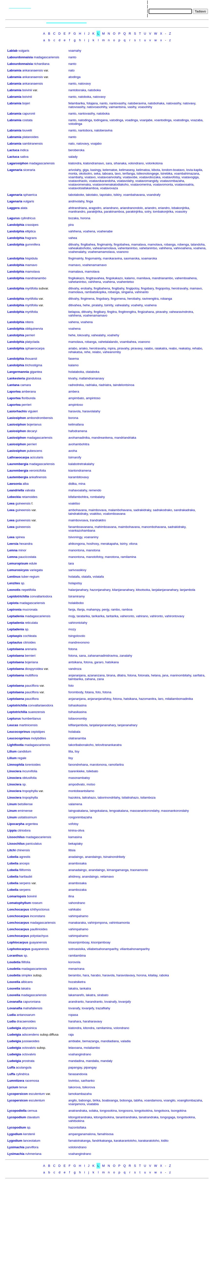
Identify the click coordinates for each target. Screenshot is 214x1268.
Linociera (14, 771)
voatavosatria (184, 184)
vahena (73, 322)
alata (23, 208)
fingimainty (104, 244)
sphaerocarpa (35, 348)
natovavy (84, 83)
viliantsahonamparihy (135, 949)
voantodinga (163, 120)
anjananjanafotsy (99, 699)
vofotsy (73, 824)
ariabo (72, 348)
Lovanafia (14, 1001)
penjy (105, 609)
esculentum (37, 1094)
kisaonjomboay (78, 942)
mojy (71, 616)
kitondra (88, 1028)
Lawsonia (14, 483)
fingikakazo (76, 278)
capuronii (28, 113)
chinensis (23, 850)
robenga (183, 244)
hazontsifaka (77, 1127)
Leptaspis (14, 636)
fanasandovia (77, 1074)
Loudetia (13, 962)
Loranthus (15, 955)
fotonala (143, 675)
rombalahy (97, 497)
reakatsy (184, 348)
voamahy (74, 50)
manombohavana (154, 527)
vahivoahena (183, 248)
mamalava (138, 244)
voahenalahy (77, 252)
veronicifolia (37, 470)
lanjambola (187, 590)
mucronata (29, 609)
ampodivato (76, 784)
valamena (75, 804)
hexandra (25, 543)
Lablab (12, 50)
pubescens (34, 451)
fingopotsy (163, 288)
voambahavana (134, 195)
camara (25, 385)
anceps (24, 863)
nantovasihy (117, 103)
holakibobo (76, 603)
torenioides (33, 764)
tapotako (106, 195)
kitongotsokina (104, 1117)
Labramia (14, 70)
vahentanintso (127, 248)
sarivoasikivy (77, 570)
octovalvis (29, 1048)
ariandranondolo (131, 208)
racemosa (32, 1080)
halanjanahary (78, 590)
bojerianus (34, 424)
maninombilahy (180, 675)
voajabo (96, 143)
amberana (28, 391)
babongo (85, 1100)
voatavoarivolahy (109, 177)
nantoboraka (77, 90)
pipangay (90, 1067)
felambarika (76, 103)
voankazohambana (81, 530)
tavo (118, 173)
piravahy (161, 312)
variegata (36, 570)
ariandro (150, 208)
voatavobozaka (149, 177)
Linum (12, 804)
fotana (89, 692)
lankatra (85, 988)
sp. (23, 583)
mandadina (76, 1061)
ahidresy (74, 876)
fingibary (99, 312)
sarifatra (198, 675)
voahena (89, 231)
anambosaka (77, 863)
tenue (23, 1087)
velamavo (107, 876)
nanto (72, 57)
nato (71, 70)
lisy (77, 751)
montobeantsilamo (81, 791)
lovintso (73, 1080)
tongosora (126, 1110)
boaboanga (110, 1100)
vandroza (74, 669)
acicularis (36, 457)
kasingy (95, 170)
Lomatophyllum (19, 903)
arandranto (76, 1001)
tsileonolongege (147, 173)
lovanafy (74, 1008)
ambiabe (74, 1041)
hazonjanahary (100, 590)
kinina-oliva (76, 830)
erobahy (86, 288)
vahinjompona (97, 922)
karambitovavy (78, 477)
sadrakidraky (142, 510)
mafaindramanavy (91, 378)
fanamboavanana (80, 527)
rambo (115, 609)
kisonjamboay (101, 942)
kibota (156, 170)
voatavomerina (140, 184)
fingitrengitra (127, 312)
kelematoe (110, 170)
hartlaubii (25, 876)
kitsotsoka (143, 590)
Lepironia (14, 609)
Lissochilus (16, 837)
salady (73, 156)
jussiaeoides (30, 1041)
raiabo (148, 348)
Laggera (13, 208)
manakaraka (77, 922)
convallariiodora (41, 596)
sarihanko (88, 1080)
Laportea (14, 391)
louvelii (27, 130)
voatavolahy (125, 181)
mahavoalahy (77, 490)
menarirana (76, 969)
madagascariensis (46, 57)
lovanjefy (88, 1008)
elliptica (30, 231)
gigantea (36, 372)
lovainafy (110, 1001)
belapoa (74, 312)
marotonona (98, 764)
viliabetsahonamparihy (102, 949)
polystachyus (39, 936)
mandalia (92, 1061)
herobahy (133, 298)
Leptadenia (15, 616)
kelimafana (76, 424)
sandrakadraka (184, 510)
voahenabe (105, 231)
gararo (99, 662)
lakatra (25, 988)
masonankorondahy (175, 810)
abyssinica (29, 1028)
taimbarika (75, 679)
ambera (73, 391)
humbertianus (31, 718)
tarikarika (98, 616)
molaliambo (92, 1048)
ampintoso (93, 398)
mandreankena (102, 437)
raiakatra (161, 348)
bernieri (30, 655)
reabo (173, 348)
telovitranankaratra (108, 745)
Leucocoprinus (18, 731)
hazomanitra (147, 699)
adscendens (30, 1034)
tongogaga (167, 1117)
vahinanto (141, 292)
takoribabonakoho (81, 745)
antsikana (75, 662)
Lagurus (13, 218)
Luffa (11, 1067)
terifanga (129, 173)
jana (165, 675)
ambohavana (77, 510)
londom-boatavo (173, 170)
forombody (75, 692)
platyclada (32, 342)
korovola (74, 962)
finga (89, 201)
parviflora (31, 1147)
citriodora (24, 830)
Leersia (13, 543)
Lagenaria (14, 170)
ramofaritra (116, 764)
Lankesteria (16, 378)
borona (73, 418)
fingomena (118, 298)
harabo (95, 975)
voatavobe (130, 177)
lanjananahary (127, 725)
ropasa (73, 1015)
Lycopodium (16, 1117)
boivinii (27, 90)
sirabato (102, 995)
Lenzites (13, 583)
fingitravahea (95, 278)
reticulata (31, 622)
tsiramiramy (76, 596)
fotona (72, 649)
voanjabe (146, 120)
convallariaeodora (40, 705)
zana (100, 679)
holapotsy (75, 583)
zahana (90, 679)
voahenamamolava (101, 252)
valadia (126, 1041)
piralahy (97, 305)
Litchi (11, 850)
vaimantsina (117, 107)
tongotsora (161, 1110)
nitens (29, 322)
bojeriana (31, 662)
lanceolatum (31, 1140)
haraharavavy (92, 1021)
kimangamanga (117, 870)
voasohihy (145, 107)
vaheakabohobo (79, 248)
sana (82, 655)
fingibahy (118, 288)
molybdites (38, 738)
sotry (148, 211)
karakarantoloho (125, 1140)
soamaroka (149, 258)
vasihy (131, 107)
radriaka (91, 385)
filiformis (25, 870)
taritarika (112, 616)
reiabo (96, 352)
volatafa (98, 576)
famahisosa (105, 1134)
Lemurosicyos (18, 570)
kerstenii (29, 1134)
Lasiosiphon (16, 418)
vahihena (74, 231)
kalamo (130, 278)
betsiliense (25, 804)
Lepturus (14, 718)
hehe (86, 305)
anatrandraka (77, 1110)
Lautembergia (17, 477)
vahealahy (122, 305)
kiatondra (74, 163)
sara (109, 163)
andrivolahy (76, 201)
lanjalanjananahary (165, 590)
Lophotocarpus (18, 949)
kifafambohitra (78, 497)
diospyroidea (34, 669)
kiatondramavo (93, 163)
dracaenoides (26, 1021)
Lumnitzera (15, 1080)
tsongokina (178, 1110)
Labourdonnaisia (20, 57)
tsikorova (88, 1087)
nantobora (85, 130)
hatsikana (112, 662)
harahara (74, 1021)
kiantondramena (79, 470)
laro (160, 699)
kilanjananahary (123, 590)
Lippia (12, 830)
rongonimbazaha (80, 817)
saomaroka (131, 258)
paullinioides (39, 929)
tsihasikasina (77, 705)
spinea (20, 537)
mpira (112, 348)
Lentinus (13, 576)
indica (24, 150)
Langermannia (18, 372)
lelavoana (75, 1048)
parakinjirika (134, 211)
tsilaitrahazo (130, 797)
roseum (37, 903)
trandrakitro (98, 520)
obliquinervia (34, 328)
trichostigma (33, 365)
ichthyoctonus (39, 909)
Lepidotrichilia (18, 596)
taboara (107, 173)
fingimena (87, 298)
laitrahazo (89, 797)
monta (72, 173)
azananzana (96, 675)
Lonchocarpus (18, 909)
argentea (31, 824)
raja (71, 1034)
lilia (70, 751)
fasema (73, 358)
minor (22, 550)
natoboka (94, 90)
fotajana (92, 103)
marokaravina (112, 258)
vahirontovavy (174, 616)
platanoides (30, 137)
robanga (170, 244)
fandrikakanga (102, 1140)
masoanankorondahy (144, 810)
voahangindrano (79, 1054)
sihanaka (120, 163)
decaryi (32, 431)
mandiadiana (110, 1041)
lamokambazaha (80, 1094)
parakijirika (94, 211)
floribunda (28, 398)
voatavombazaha (172, 181)
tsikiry (117, 195)
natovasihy (173, 103)
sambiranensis (32, 143)
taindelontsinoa (123, 385)
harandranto (94, 1001)
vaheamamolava (104, 248)
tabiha (138, 1100)
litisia (72, 850)
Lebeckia (14, 497)
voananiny (91, 537)
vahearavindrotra (181, 312)
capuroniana (31, 1001)
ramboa (127, 609)
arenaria (31, 649)
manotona (93, 550)
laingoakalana (78, 810)
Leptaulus (14, 642)
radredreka (76, 385)
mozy (72, 629)
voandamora (153, 1100)
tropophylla (30, 791)
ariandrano (110, 208)
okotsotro (85, 173)
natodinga (85, 120)
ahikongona (76, 543)
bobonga (126, 1100)
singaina (127, 292)
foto (71, 685)
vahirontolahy (77, 622)
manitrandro (76, 211)
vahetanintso (148, 248)
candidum (24, 751)
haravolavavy (125, 975)
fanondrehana (78, 764)
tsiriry (123, 543)
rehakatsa (75, 352)
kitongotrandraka (80, 1117)
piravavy (136, 348)
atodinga (74, 77)
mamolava (154, 244)
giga (86, 170)
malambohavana (120, 510)
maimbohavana (129, 527)
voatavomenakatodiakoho (111, 184)
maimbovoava (78, 520)
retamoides (29, 497)
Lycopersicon (17, 1094)
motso (91, 784)
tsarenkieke (76, 771)
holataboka (76, 372)
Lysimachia (15, 1147)
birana (111, 675)
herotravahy (179, 288)
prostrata (28, 1061)
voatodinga (181, 120)
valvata (30, 490)
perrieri (30, 335)
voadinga (131, 120)
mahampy (93, 609)
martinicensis (28, 725)
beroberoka (76, 150)
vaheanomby (112, 352)
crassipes (32, 225)
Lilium (12, 751)
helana (156, 675)
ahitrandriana (77, 208)
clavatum (33, 1117)
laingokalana (98, 810)
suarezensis (36, 712)
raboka (164, 975)
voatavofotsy (171, 177)
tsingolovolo (76, 636)
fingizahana (146, 312)
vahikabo (74, 909)
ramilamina (128, 557)
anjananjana (77, 675)
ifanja (81, 609)
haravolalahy (91, 411)
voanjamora (76, 1104)
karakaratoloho (148, 1140)
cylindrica (22, 1074)
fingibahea (88, 244)
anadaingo (75, 857)
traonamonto (139, 870)
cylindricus (28, 218)
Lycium (12, 1087)
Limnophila (15, 764)
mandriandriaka (125, 437)
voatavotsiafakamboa (83, 188)
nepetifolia (28, 590)
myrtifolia (31, 288)
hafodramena (77, 431)
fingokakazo (114, 278)
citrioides (29, 642)
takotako (92, 195)
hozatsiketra (77, 982)
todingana (101, 120)
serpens (24, 883)
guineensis (22, 503)
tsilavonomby (77, 718)
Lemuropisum (17, 563)
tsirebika (166, 173)
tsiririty (108, 305)
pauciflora (32, 685)
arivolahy (74, 170)
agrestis (24, 857)
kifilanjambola (78, 725)
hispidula (31, 258)
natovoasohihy (97, 107)
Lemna (12, 550)
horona (85, 218)
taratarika (83, 616)
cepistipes (38, 731)
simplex (26, 975)
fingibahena (102, 288)
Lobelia (13, 857)
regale (22, 758)
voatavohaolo (77, 181)
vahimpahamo (78, 916)
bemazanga (90, 1041)
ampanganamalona (82, 1134)
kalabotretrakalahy (81, 464)
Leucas (12, 725)
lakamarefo (76, 995)
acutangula (23, 1067)
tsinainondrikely (114, 857)
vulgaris (23, 50)
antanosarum (26, 1015)
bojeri (26, 103)
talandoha (197, 244)
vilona (133, 543)
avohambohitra (78, 444)
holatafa (74, 576)
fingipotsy (132, 288)
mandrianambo (35, 278)
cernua (32, 1110)
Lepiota (13, 603)
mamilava (143, 278)
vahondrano (76, 903)
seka (97, 173)
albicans (27, 982)
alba (26, 483)
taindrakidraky (78, 513)
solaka (93, 1110)
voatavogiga (190, 177)
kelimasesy (126, 170)
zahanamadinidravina (103, 655)
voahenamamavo (94, 265)
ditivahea (74, 305)
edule (33, 563)
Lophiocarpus (17, 942)
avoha (72, 451)
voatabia (93, 1104)
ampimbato (76, 398)
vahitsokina (76, 1121)
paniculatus (34, 843)
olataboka (92, 372)
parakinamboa (114, 211)
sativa (24, 156)
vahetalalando (108, 342)
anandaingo (93, 857)
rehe (87, 352)
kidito (164, 1140)
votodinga (75, 124)
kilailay (152, 975)
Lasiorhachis (17, 411)
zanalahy (125, 655)
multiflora (31, 675)
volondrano (136, 163)
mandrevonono (79, 642)
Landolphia (15, 225)
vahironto (156, 616)
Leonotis (13, 590)
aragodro (95, 208)
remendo (95, 490)
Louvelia (13, 982)
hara (86, 975)
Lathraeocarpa (18, 457)
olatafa (86, 576)
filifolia (25, 962)
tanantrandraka (126, 1117)
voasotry (181, 211)
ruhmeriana (33, 1154)
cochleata (30, 636)
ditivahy (73, 244)
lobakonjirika (180, 208)
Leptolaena (15, 649)
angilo (72, 1100)
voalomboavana (114, 513)
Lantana (13, 385)
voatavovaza (109, 188)
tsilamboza (148, 797)
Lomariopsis (16, 896)
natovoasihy (76, 107)
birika (96, 1100)
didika (72, 483)
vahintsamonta (119, 922)
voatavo (90, 177)
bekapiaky (75, 843)
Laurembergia (17, 464)
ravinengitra (150, 298)
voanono (123, 252)
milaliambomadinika (179, 699)
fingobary (147, 288)
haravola (74, 411)
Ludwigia (14, 1028)
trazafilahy (103, 1008)
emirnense (25, 810)
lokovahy (83, 335)
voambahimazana (186, 173)
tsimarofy (74, 457)
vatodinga (116, 120)
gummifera (32, 244)
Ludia (11, 1015)
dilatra (121, 675)
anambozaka (77, 890)
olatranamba (77, 738)
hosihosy (93, 543)
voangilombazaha (189, 1100)
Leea (11, 503)
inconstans (37, 916)
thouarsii (31, 358)
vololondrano (77, 1147)
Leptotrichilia (17, 705)
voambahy (75, 177)
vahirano (142, 616)
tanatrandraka (148, 1117)
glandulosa (33, 378)
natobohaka (156, 103)
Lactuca (13, 150)
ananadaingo (77, 870)
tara (71, 563)
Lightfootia (15, 745)
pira (71, 225)
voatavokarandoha (102, 181)
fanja (71, 609)
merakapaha (109, 543)
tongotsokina (144, 1110)
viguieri (33, 411)
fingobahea (121, 244)
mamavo (31, 265)
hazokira (74, 797)
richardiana (41, 64)
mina (81, 483)
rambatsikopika (95, 292)
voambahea (128, 342)
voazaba (197, 120)
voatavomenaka (79, 184)
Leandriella (15, 490)
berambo (74, 975)
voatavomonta (163, 184)
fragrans (31, 238)
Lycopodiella (17, 1110)
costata (27, 120)
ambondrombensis (40, 418)
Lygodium (14, 1134)
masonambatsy (79, 778)
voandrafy (153, 195)
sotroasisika (76, 949)
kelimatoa (143, 170)
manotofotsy (94, 557)
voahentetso (125, 282)
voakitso (74, 503)
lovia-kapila (194, 170)
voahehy (137, 305)
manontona (76, 550)
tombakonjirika (163, 211)
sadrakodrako (162, 510)
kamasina (75, 837)
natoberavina (137, 103)
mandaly (106, 1061)
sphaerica (30, 195)
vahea (72, 238)
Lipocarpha (15, 824)
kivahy (72, 378)
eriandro (164, 208)
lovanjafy (124, 1001)
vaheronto (127, 616)
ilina (71, 896)
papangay (75, 1067)
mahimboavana (105, 527)
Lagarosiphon (17, 163)
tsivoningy (75, 537)
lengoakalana (118, 810)
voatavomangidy (146, 181)
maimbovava (97, 510)
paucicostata (27, 557)
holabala (74, 731)
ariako (83, 348)
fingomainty (93, 258)
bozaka (73, 218)
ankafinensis (38, 477)
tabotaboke (76, 195)
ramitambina (77, 955)
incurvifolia (29, 771)
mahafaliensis (32, 1008)
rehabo (197, 348)
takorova (74, 1087)
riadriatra (105, 385)
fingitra (112, 312)
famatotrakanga (79, 1140)
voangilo (169, 1100)
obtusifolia (29, 778)
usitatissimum (27, 817)
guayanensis (38, 942)
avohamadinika (79, 437)
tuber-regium (30, 576)
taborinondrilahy (109, 797)
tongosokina (108, 1110)
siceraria (29, 170)
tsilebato (92, 771)
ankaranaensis (32, 70)
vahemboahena (186, 278)
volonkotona (154, 163)
